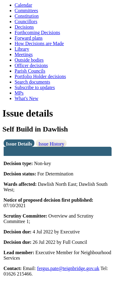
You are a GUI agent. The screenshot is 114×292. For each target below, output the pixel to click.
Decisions (24, 27)
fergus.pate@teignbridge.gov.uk (68, 268)
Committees (26, 10)
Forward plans (29, 38)
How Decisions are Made (39, 43)
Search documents (32, 82)
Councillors (26, 21)
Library (22, 49)
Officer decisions (31, 65)
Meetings (24, 54)
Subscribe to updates (35, 87)
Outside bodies (29, 60)
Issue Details (19, 143)
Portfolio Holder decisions (40, 76)
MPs (19, 93)
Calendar (23, 5)
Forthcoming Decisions (37, 32)
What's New (26, 98)
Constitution (27, 16)
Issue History (51, 143)
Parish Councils (30, 71)
